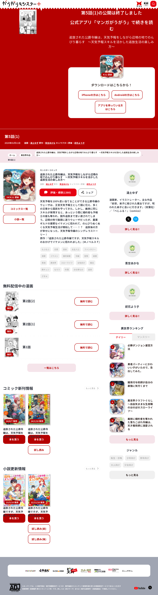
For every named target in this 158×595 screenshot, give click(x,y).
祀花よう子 (79, 142)
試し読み (39, 450)
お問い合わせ (99, 582)
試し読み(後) (39, 516)
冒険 (86, 256)
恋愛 (56, 249)
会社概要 (64, 582)
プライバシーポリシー (80, 582)
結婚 (95, 256)
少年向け (131, 458)
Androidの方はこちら (127, 95)
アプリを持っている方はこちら (110, 107)
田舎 (65, 249)
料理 (67, 269)
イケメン (54, 256)
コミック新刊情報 (18, 388)
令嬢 (77, 256)
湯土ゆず (34, 142)
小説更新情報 (14, 468)
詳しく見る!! (132, 229)
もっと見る (132, 439)
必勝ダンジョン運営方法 (140, 347)
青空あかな (50, 142)
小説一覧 (19, 219)
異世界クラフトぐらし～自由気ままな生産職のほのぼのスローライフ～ (140, 406)
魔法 (92, 262)
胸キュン (45, 269)
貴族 (44, 262)
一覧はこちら (51, 368)
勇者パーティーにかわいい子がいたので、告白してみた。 (140, 367)
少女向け (128, 464)
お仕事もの (78, 269)
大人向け (115, 464)
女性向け (81, 262)
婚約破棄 (67, 256)
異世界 (53, 262)
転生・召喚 (116, 458)
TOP (54, 582)
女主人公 (75, 249)
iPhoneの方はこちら (94, 95)
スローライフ (67, 262)
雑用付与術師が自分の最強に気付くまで (140, 383)
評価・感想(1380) (60, 192)
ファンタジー (90, 249)
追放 (90, 269)
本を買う (14, 439)
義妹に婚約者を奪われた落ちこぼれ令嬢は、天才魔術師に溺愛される (140, 424)
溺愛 (44, 256)
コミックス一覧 (19, 209)
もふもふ (45, 249)
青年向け (144, 458)
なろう (57, 269)
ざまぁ (45, 276)
